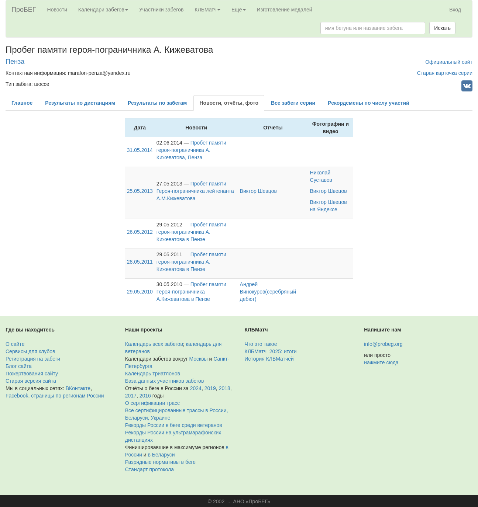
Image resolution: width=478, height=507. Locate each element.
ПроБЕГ (23, 9)
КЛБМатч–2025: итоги (271, 351)
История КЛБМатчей (269, 359)
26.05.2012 (140, 232)
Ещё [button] (238, 10)
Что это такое (261, 344)
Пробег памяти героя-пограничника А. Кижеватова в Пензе (191, 232)
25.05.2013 (140, 191)
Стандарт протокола (149, 469)
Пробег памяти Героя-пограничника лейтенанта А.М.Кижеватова (195, 191)
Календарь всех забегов (154, 344)
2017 (131, 396)
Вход (455, 10)
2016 (145, 396)
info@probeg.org (383, 344)
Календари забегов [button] (103, 10)
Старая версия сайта (31, 381)
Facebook (17, 396)
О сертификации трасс (152, 403)
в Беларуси (161, 455)
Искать (442, 28)
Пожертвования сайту (32, 373)
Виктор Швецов (328, 191)
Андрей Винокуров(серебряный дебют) (268, 291)
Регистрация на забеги (33, 359)
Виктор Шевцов (258, 191)
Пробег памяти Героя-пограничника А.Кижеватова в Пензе (191, 291)
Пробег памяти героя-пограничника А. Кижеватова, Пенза (191, 150)
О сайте (15, 344)
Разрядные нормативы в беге (160, 462)
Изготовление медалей (284, 10)
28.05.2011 (140, 262)
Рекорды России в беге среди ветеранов (173, 425)
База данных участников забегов (164, 381)
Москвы (198, 359)
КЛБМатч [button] (207, 10)
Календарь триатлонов (152, 373)
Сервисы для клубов (30, 351)
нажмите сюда (381, 362)
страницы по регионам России (67, 396)
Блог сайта (19, 366)
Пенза (15, 61)
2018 (224, 388)
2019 (210, 388)
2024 (196, 388)
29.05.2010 (140, 292)
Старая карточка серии (444, 73)
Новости (57, 10)
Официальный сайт (448, 62)
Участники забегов (161, 10)
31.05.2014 (140, 150)
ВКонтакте (78, 388)
